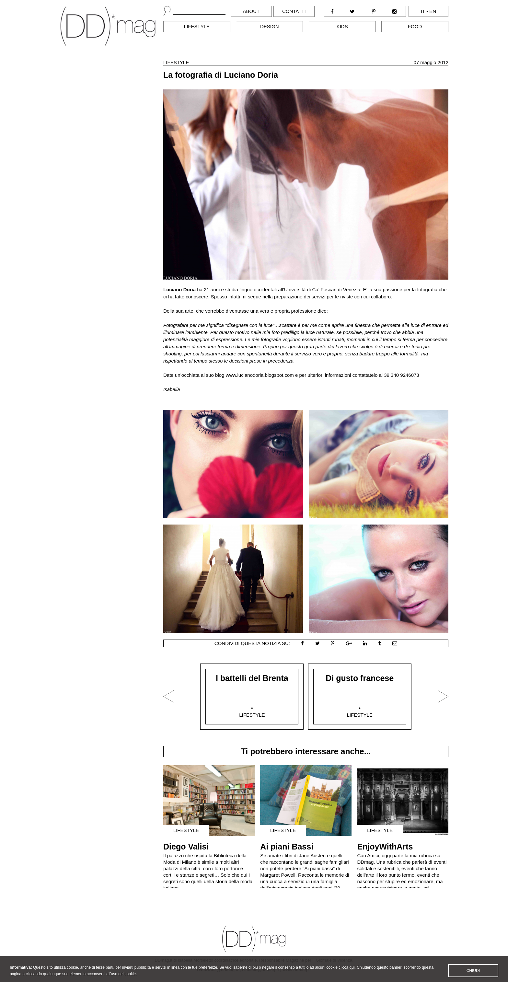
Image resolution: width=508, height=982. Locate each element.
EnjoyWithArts (385, 846)
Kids (342, 26)
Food (415, 26)
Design (269, 26)
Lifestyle (197, 26)
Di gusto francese (360, 678)
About (251, 11)
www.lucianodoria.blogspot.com (260, 375)
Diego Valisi (186, 846)
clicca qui (346, 971)
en (432, 11)
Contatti (294, 11)
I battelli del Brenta (252, 678)
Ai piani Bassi (286, 846)
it (423, 11)
